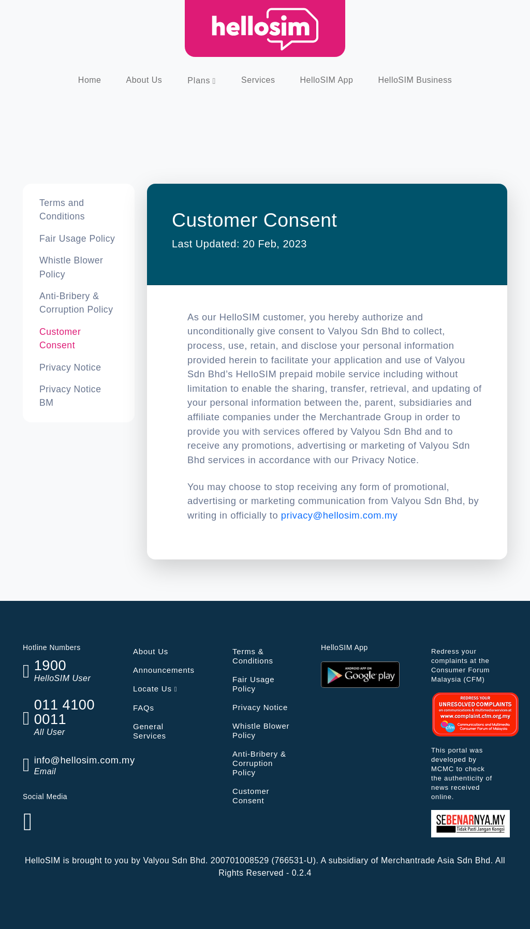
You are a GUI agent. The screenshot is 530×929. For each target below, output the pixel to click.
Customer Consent (60, 338)
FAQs (143, 707)
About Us (144, 80)
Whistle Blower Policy (71, 267)
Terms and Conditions (62, 210)
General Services (149, 731)
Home (89, 80)
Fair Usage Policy (77, 238)
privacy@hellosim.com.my (339, 515)
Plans (198, 80)
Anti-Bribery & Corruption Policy (76, 303)
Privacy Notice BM (70, 396)
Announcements (164, 670)
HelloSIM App (326, 80)
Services (258, 80)
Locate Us (155, 688)
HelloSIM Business (415, 80)
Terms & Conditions (252, 656)
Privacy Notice (70, 367)
